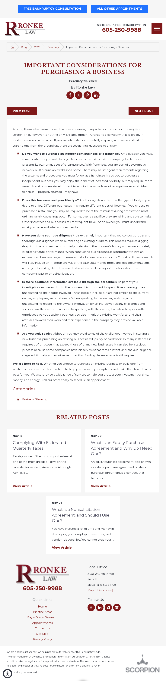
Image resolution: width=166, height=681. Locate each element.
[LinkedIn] (100, 607)
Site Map (42, 634)
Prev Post (22, 111)
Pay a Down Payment (42, 617)
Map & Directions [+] (102, 590)
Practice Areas (42, 612)
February (53, 46)
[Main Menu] (157, 28)
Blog (24, 46)
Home (42, 606)
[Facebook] (91, 607)
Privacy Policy (42, 639)
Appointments (42, 623)
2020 (37, 46)
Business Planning (34, 399)
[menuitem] (42, 606)
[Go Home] (12, 47)
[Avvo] (108, 607)
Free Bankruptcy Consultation (52, 9)
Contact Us (42, 628)
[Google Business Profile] (117, 607)
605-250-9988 (121, 30)
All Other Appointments (119, 9)
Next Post (144, 111)
